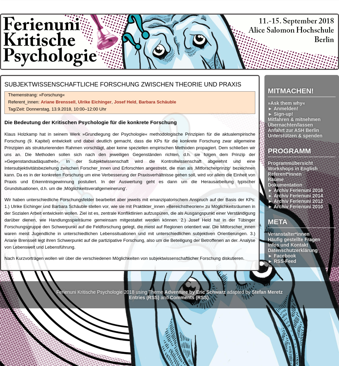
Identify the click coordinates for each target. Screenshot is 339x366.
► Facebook (282, 255)
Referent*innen (285, 174)
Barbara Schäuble (157, 101)
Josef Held (125, 101)
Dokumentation (285, 185)
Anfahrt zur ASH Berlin (293, 130)
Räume (276, 179)
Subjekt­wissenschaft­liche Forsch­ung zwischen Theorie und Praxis (122, 84)
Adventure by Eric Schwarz (195, 292)
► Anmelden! (283, 108)
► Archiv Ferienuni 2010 (295, 206)
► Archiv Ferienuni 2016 (295, 190)
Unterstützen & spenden (295, 135)
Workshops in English (293, 168)
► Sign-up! (280, 114)
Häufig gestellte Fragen (294, 239)
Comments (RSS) (189, 297)
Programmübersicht (290, 163)
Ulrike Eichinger (95, 101)
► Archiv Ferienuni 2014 (295, 195)
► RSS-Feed (282, 261)
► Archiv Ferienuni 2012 (295, 201)
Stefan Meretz (267, 292)
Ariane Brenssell (58, 101)
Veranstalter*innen (289, 234)
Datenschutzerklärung (293, 250)
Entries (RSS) (144, 297)
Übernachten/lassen (290, 125)
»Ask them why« (286, 103)
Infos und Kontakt (288, 245)
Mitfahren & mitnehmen (294, 119)
